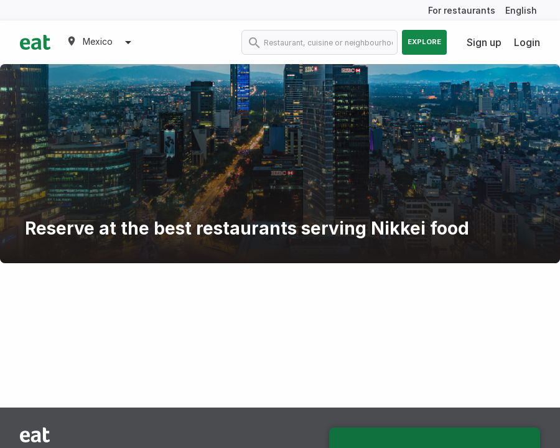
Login (527, 42)
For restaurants (461, 10)
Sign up (484, 42)
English (521, 10)
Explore (424, 41)
